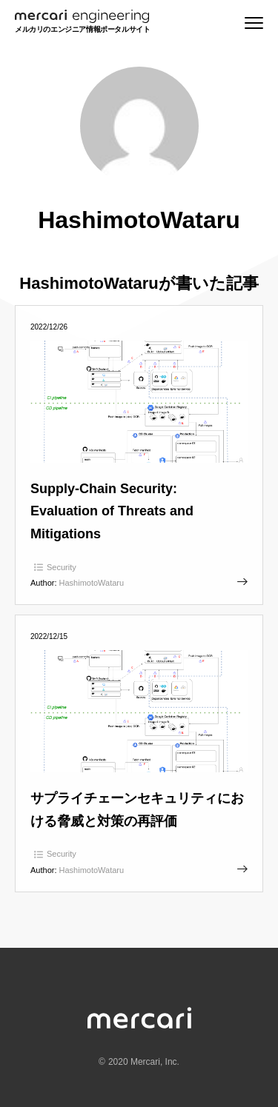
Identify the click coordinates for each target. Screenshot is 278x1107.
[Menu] (254, 23)
